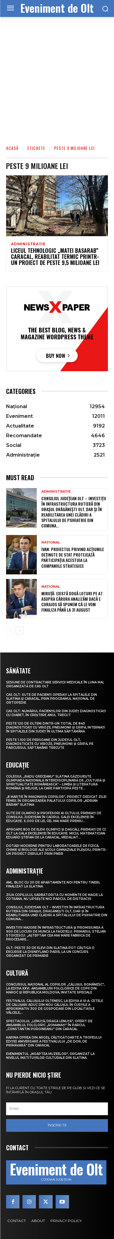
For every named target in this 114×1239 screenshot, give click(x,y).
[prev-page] (10, 630)
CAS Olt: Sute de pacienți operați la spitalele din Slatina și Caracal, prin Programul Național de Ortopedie (51, 699)
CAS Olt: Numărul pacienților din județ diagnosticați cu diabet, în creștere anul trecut (56, 713)
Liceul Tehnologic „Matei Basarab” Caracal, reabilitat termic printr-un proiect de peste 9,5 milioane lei (55, 256)
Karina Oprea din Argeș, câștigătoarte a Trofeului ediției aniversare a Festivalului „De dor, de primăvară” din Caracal (54, 1041)
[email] (57, 1108)
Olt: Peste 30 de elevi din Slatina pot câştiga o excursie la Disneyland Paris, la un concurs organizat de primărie (50, 952)
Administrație (28, 244)
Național (50, 542)
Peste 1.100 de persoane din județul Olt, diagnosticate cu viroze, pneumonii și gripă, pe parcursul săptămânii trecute (49, 744)
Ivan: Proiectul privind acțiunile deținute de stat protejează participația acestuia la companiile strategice (72, 557)
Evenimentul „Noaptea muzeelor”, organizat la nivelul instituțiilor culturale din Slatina (50, 1056)
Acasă (12, 148)
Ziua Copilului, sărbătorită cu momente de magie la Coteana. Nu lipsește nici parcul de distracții (54, 897)
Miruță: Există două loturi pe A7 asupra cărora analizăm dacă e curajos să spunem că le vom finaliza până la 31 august (71, 601)
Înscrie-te (57, 1125)
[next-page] (19, 630)
